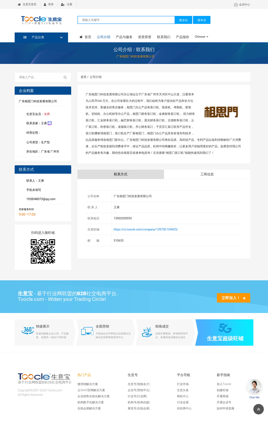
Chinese (199, 36)
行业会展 (183, 402)
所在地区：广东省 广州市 (42, 152)
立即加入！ (234, 298)
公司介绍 (103, 37)
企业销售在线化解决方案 (93, 396)
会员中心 (242, 4)
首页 (85, 37)
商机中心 (183, 396)
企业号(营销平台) (139, 390)
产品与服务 (124, 37)
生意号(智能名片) (139, 384)
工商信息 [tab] (207, 174)
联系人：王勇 (34, 181)
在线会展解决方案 (89, 408)
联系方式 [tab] (120, 174)
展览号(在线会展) (139, 408)
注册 (66, 4)
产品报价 (182, 37)
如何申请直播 (225, 408)
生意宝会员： (37, 114)
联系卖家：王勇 (38, 123)
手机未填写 (33, 190)
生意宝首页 (27, 4)
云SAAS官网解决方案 (91, 390)
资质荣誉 (144, 37)
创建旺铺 (222, 390)
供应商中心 (184, 408)
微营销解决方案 (87, 384)
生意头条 (183, 390)
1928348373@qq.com (40, 199)
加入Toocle (224, 384)
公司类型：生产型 (37, 143)
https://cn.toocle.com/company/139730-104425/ (146, 229)
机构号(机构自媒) (139, 402)
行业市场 (183, 384)
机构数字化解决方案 (90, 402)
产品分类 (33, 37)
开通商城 (222, 396)
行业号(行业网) (137, 396)
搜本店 (201, 20)
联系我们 (163, 37)
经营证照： (36, 133)
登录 (49, 4)
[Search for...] (37, 77)
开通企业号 (224, 402)
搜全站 (183, 20)
